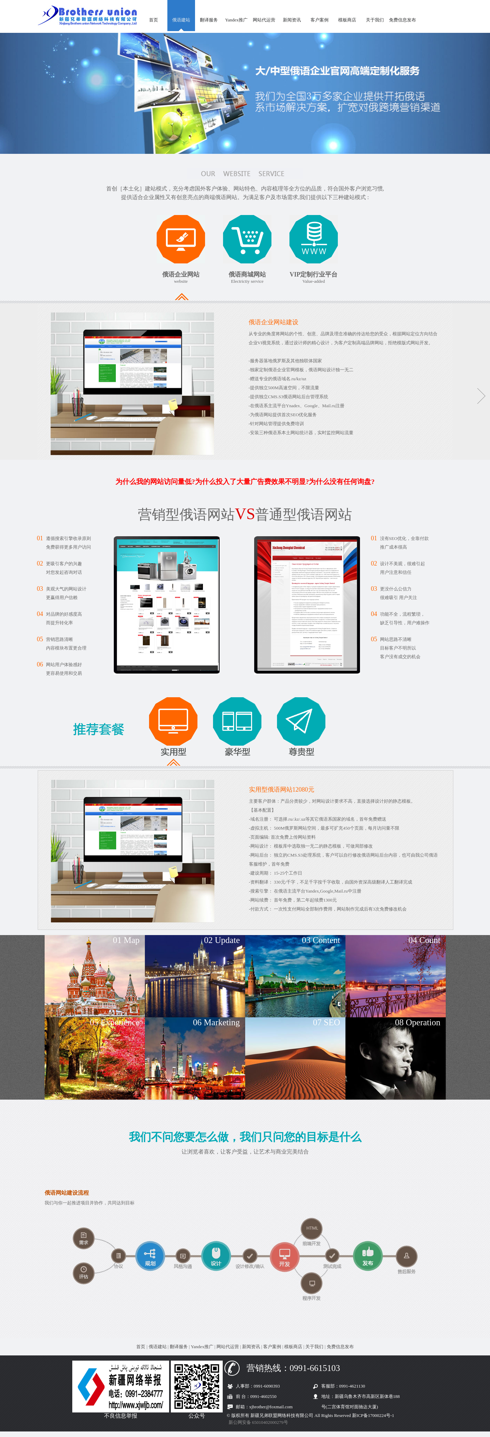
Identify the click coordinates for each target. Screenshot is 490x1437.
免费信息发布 (402, 19)
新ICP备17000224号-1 (373, 1415)
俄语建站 (181, 19)
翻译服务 (209, 19)
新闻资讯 (292, 19)
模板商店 (347, 19)
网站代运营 (264, 19)
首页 (153, 19)
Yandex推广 (236, 19)
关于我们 (375, 19)
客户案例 (320, 19)
